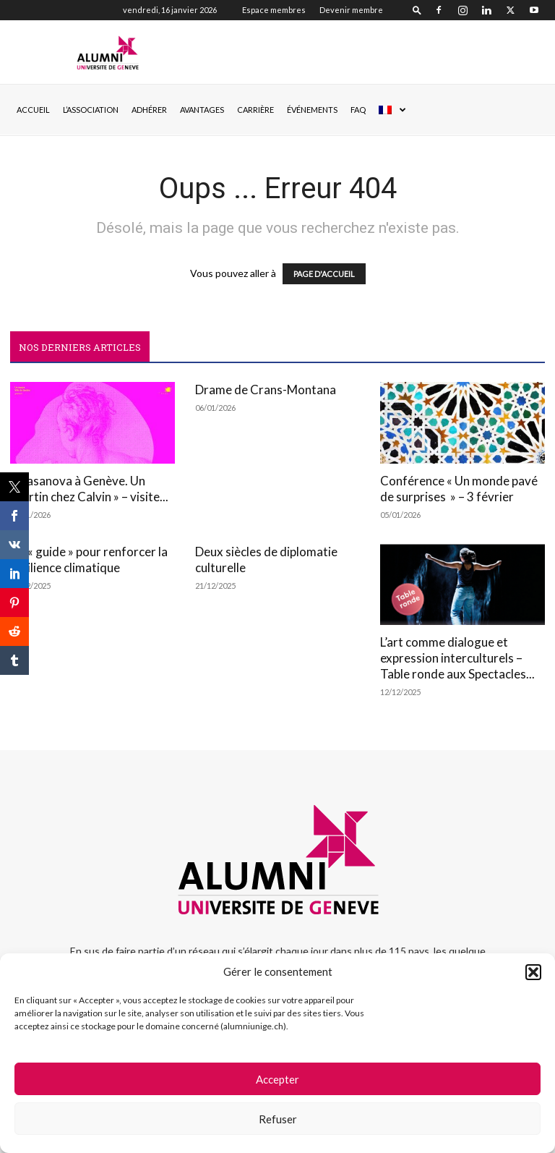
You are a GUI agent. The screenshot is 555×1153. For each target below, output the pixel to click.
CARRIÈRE (255, 109)
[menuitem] (391, 110)
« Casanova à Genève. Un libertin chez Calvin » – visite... (89, 488)
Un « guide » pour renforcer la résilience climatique (89, 559)
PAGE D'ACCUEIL (324, 273)
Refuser (278, 1119)
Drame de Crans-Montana (265, 389)
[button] (533, 972)
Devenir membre (351, 9)
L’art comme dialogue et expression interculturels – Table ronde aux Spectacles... (457, 657)
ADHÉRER (149, 109)
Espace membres (274, 9)
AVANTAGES (202, 109)
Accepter (277, 1079)
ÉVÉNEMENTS (312, 109)
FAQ (358, 109)
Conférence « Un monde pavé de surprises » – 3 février (459, 488)
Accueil (33, 109)
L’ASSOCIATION (91, 109)
